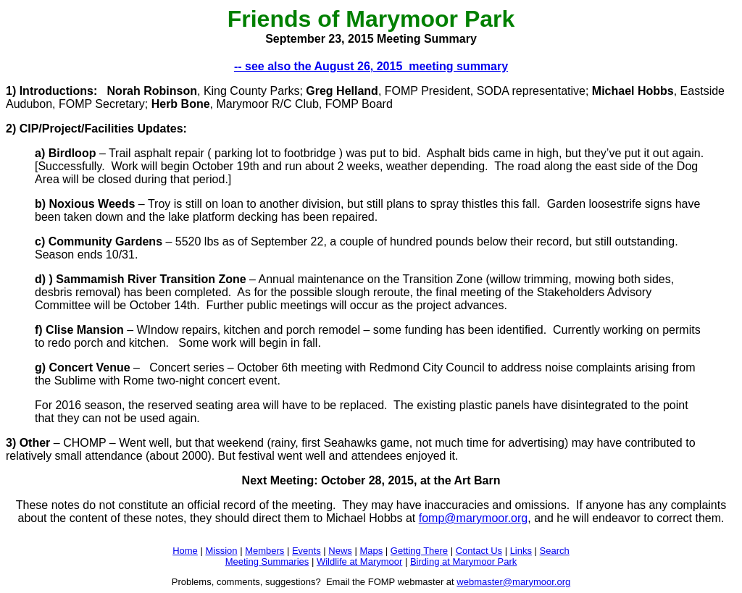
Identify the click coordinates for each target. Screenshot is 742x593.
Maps (371, 550)
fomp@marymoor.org (473, 518)
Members (264, 550)
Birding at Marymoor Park (463, 561)
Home (185, 550)
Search (555, 550)
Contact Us (479, 550)
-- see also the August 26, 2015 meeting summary (371, 66)
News (340, 550)
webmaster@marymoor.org (513, 581)
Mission (221, 550)
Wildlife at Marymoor (359, 561)
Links (521, 550)
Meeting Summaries (267, 561)
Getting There (419, 550)
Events (306, 550)
